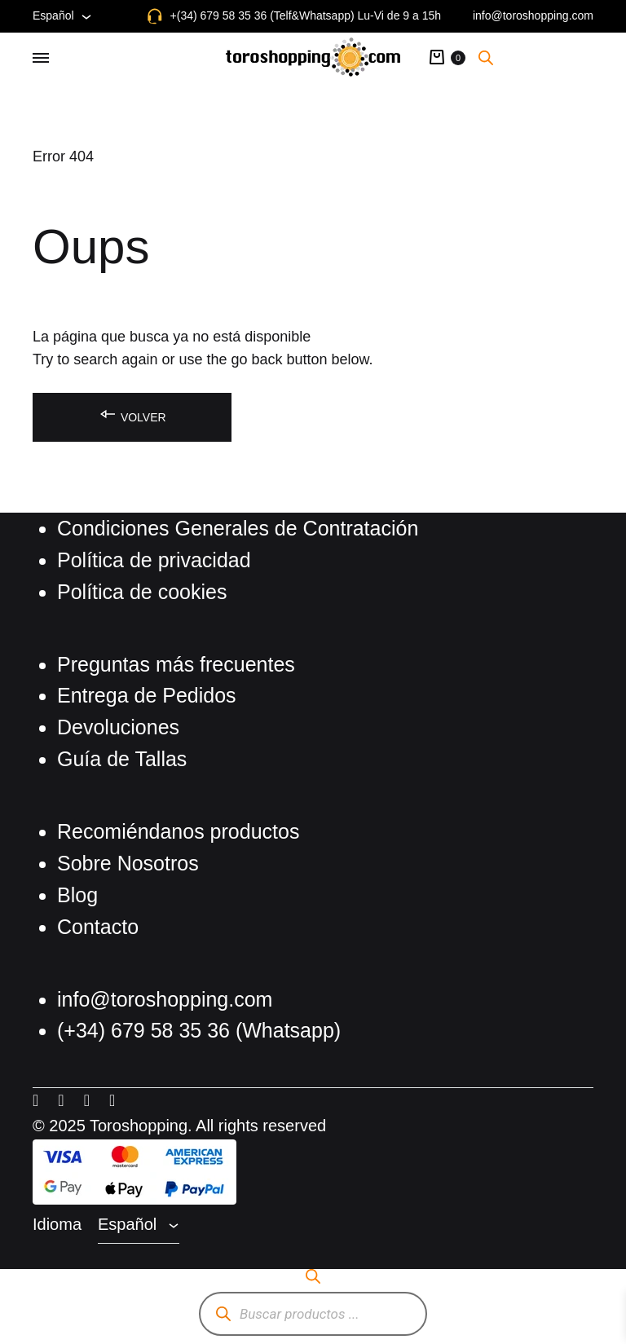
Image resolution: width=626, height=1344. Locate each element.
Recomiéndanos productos (178, 831)
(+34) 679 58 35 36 (146, 1030)
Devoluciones (118, 727)
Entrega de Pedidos (146, 695)
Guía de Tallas (122, 758)
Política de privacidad (154, 560)
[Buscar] (222, 1314)
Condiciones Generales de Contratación (237, 528)
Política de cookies (142, 591)
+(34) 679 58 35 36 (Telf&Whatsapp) (262, 15)
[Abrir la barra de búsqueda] (486, 57)
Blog (77, 895)
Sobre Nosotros (128, 863)
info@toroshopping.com (533, 15)
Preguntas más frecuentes (176, 664)
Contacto (98, 926)
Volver (132, 414)
